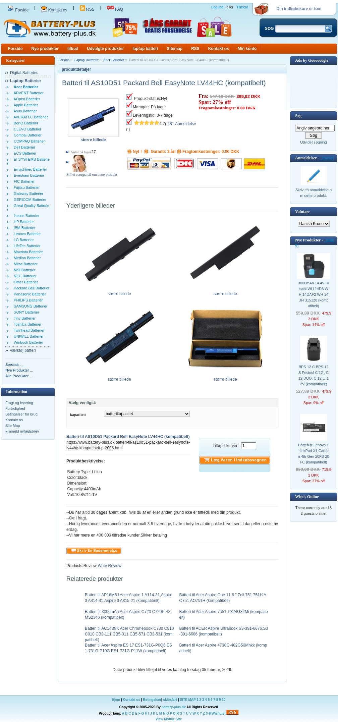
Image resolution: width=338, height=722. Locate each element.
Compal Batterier (27, 135)
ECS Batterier (24, 153)
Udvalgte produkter (105, 48)
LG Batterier (23, 240)
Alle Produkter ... (19, 376)
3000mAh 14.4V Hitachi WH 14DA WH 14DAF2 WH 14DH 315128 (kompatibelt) (313, 294)
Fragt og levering (19, 403)
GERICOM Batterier (29, 200)
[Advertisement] (313, 86)
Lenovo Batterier (26, 234)
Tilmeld (242, 7)
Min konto (247, 48)
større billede (119, 291)
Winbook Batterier (27, 342)
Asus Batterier (24, 111)
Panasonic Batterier (29, 294)
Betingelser (152, 700)
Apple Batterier (25, 105)
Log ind (217, 7)
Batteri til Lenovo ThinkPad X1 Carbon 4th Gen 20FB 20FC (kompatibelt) (313, 453)
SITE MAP (187, 700)
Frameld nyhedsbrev (22, 431)
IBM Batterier (23, 228)
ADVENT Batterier (28, 93)
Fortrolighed (15, 408)
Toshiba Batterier (26, 324)
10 (223, 700)
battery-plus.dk (174, 707)
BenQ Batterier (25, 123)
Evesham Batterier (28, 175)
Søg (298, 115)
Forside (18, 10)
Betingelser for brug (21, 414)
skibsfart (170, 700)
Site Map (12, 426)
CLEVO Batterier (26, 129)
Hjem (116, 700)
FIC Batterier (23, 181)
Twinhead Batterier (28, 330)
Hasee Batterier (26, 216)
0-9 (208, 713)
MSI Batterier (23, 270)
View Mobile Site (169, 719)
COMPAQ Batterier (28, 141)
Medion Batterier (26, 258)
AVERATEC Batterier (30, 117)
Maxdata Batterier (27, 252)
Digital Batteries (24, 72)
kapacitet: (78, 414)
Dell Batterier (23, 147)
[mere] (327, 158)
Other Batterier (25, 282)
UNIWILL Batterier (28, 336)
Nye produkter (44, 48)
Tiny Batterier (24, 318)
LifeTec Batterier (26, 246)
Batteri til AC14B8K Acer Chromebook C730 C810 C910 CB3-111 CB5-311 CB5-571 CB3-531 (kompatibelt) (129, 634)
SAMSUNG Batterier (29, 306)
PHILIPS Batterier (27, 300)
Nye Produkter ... (19, 370)
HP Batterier (23, 222)
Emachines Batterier (29, 169)
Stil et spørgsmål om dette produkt (91, 174)
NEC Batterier (24, 276)
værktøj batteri (23, 350)
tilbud (72, 48)
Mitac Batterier (25, 264)
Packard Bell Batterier (31, 288)
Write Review (109, 565)
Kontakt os (54, 10)
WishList (219, 713)
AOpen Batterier (26, 99)
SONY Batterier (25, 312)
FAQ (115, 9)
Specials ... (14, 365)
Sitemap (174, 48)
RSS (87, 9)
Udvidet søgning (313, 142)
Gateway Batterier (27, 193)
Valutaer (302, 211)
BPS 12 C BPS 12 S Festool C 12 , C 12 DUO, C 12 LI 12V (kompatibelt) (313, 375)
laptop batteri (145, 48)
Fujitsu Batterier (26, 187)
